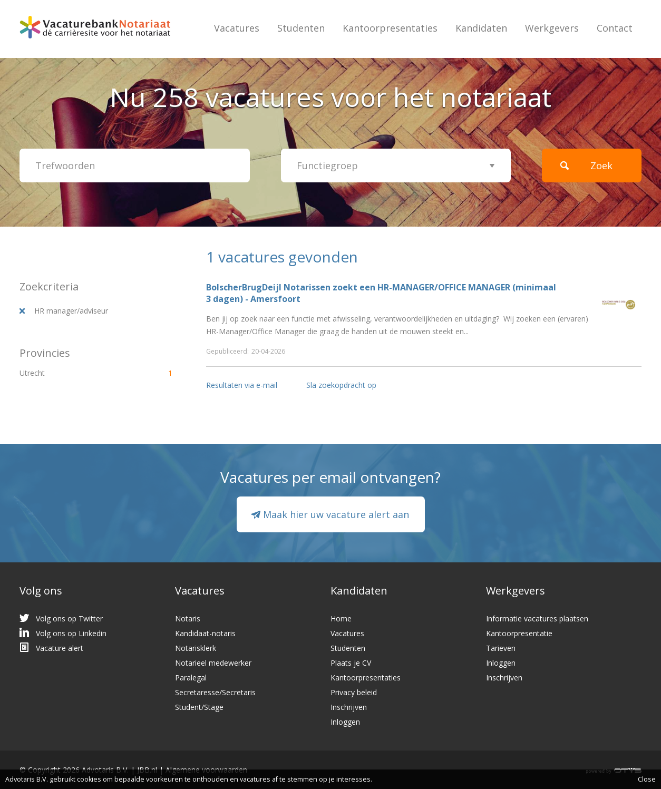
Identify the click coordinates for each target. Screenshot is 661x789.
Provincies (45, 353)
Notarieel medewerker (213, 663)
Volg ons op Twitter (69, 618)
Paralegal (191, 678)
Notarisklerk (195, 648)
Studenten (301, 28)
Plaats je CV (350, 663)
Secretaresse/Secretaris (215, 692)
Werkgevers (552, 28)
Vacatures (236, 28)
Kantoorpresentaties (390, 28)
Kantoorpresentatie (519, 633)
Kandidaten (481, 28)
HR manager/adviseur (71, 311)
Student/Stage (199, 707)
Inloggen (345, 722)
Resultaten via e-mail (241, 385)
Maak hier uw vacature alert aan (336, 514)
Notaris (187, 618)
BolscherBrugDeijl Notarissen (268, 287)
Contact (615, 28)
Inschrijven (348, 707)
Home (341, 618)
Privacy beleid (353, 692)
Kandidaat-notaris (205, 633)
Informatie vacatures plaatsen (537, 618)
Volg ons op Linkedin (71, 633)
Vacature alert (59, 648)
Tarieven (501, 648)
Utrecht (78, 373)
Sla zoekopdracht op (341, 385)
